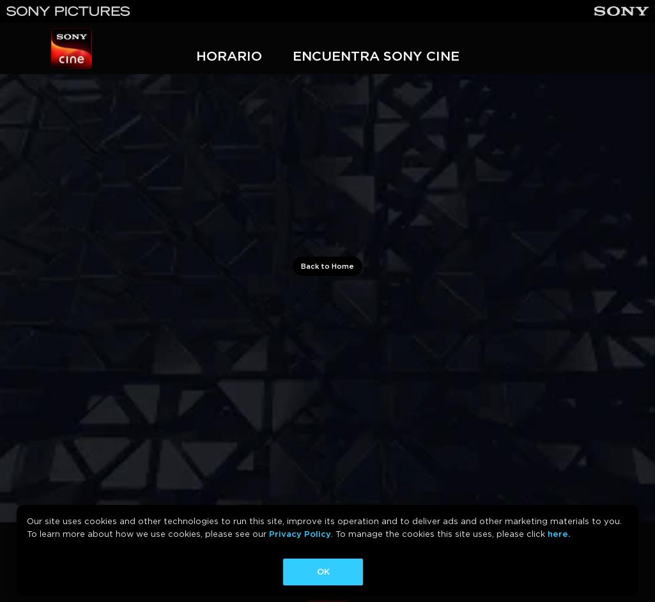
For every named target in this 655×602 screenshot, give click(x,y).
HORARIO (229, 56)
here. (559, 534)
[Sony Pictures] (68, 11)
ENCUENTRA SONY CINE (376, 56)
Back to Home (327, 266)
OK (323, 571)
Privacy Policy (300, 534)
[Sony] (621, 11)
